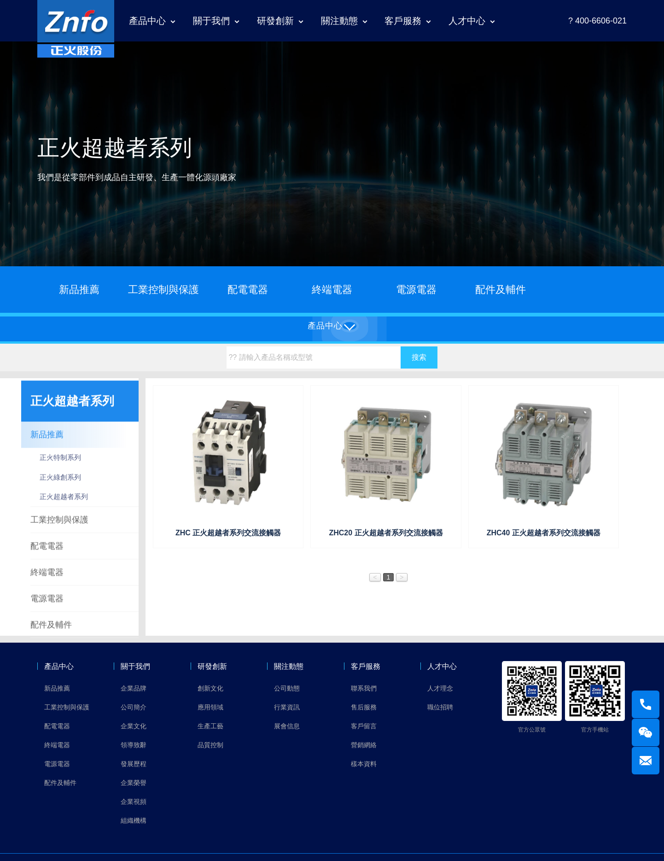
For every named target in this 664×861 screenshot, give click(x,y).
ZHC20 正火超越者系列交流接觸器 (386, 533)
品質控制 (210, 745)
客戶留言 (364, 726)
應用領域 (210, 707)
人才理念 (440, 688)
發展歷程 (133, 763)
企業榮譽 (133, 782)
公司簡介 (133, 707)
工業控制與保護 (163, 289)
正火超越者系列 (64, 507)
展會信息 (287, 726)
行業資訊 (287, 707)
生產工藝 (210, 726)
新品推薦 (79, 289)
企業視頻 (133, 801)
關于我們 (211, 21)
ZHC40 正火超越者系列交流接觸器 (543, 533)
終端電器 (332, 289)
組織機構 (133, 820)
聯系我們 (364, 688)
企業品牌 (133, 688)
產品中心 (147, 21)
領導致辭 (133, 745)
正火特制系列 (60, 468)
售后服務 (364, 707)
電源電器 (416, 289)
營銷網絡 (364, 745)
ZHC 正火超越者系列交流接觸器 (228, 533)
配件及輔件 (500, 289)
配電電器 (247, 289)
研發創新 (275, 21)
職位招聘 (440, 707)
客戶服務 (402, 21)
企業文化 (133, 726)
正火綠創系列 (60, 487)
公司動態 (287, 688)
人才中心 (466, 21)
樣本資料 (364, 763)
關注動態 (339, 21)
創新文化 (210, 688)
